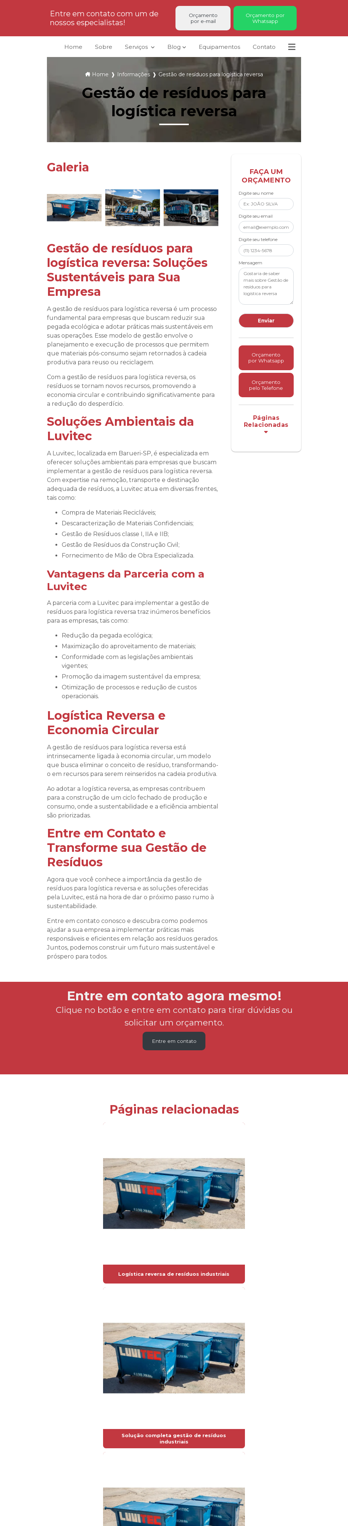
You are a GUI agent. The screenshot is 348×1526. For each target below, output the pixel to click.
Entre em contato (174, 1045)
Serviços (135, 46)
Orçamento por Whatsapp (265, 19)
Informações (133, 78)
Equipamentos (217, 49)
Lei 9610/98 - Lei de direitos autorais (243, 1355)
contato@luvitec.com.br (256, 1463)
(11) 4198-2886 (247, 1431)
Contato (263, 49)
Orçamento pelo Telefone (266, 404)
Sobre (99, 49)
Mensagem (250, 266)
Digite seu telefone (258, 243)
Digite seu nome (256, 197)
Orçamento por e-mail (203, 19)
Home (69, 49)
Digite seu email (256, 219)
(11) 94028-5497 (248, 1449)
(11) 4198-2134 (246, 1440)
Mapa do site (157, 1476)
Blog (170, 49)
